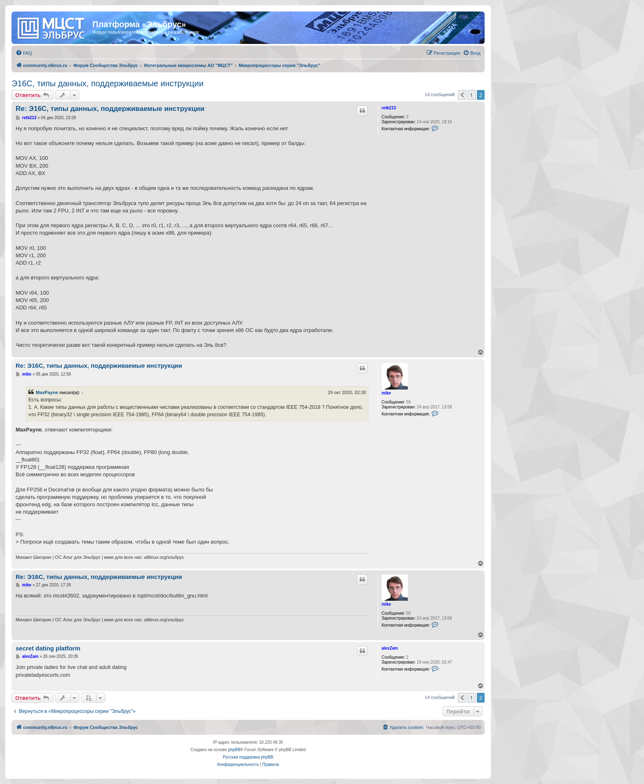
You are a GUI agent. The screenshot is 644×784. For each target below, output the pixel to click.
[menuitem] (24, 53)
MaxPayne (47, 392)
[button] (462, 95)
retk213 (389, 108)
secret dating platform (48, 648)
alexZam (390, 648)
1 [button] (471, 95)
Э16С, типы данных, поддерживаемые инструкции (108, 83)
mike (386, 393)
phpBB (234, 749)
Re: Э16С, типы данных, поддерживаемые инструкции (110, 109)
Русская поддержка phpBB (248, 757)
